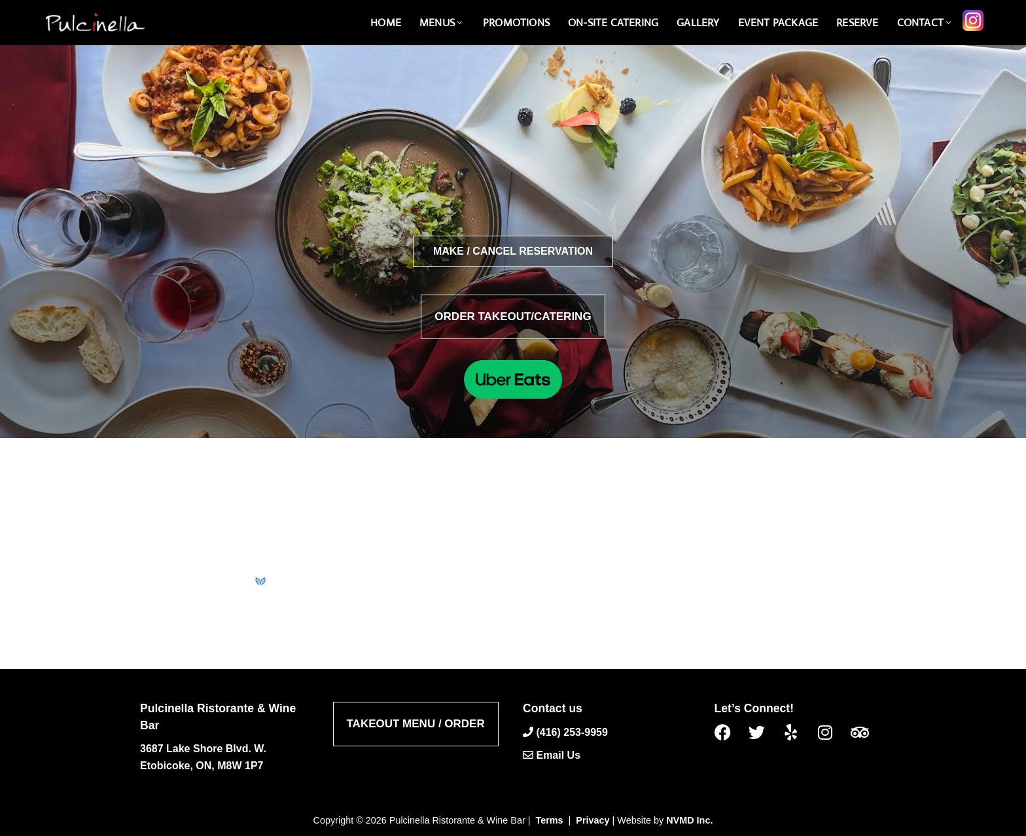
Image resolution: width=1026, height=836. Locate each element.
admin (476, 525)
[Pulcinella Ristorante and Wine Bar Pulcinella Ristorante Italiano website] (95, 22)
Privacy (592, 820)
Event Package (778, 22)
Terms (549, 820)
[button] (460, 22)
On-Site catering (613, 22)
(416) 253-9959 (571, 731)
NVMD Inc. (689, 820)
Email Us (558, 755)
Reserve (857, 22)
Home (385, 22)
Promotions (516, 22)
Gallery (698, 22)
